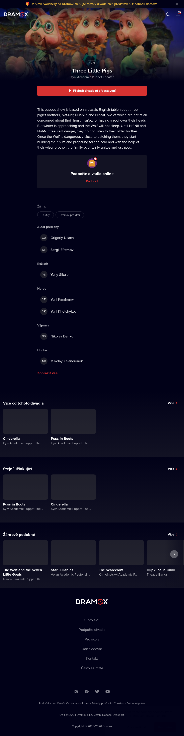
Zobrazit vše (47, 373)
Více (171, 403)
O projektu (92, 619)
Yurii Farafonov (57, 299)
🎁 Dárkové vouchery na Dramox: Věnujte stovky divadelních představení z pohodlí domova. (92, 4)
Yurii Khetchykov (58, 311)
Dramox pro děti (70, 215)
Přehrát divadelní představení (94, 90)
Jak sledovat (92, 648)
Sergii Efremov (57, 249)
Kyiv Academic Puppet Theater (92, 77)
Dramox (16, 14)
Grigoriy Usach (57, 237)
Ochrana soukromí (77, 703)
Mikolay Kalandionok (61, 361)
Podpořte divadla (92, 629)
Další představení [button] (174, 563)
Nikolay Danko (56, 336)
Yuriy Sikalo (54, 274)
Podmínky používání (51, 703)
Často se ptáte (92, 668)
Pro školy (92, 639)
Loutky (45, 215)
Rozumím (165, 723)
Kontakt (92, 658)
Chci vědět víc (137, 723)
